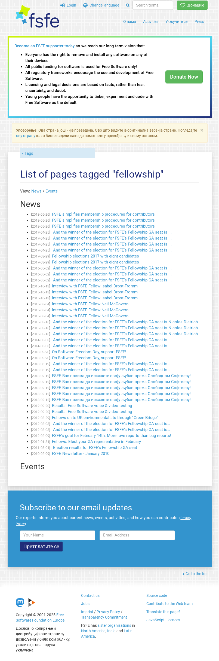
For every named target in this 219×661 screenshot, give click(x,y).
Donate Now (184, 77)
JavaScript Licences (163, 620)
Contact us (90, 595)
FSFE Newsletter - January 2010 (80, 453)
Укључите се (176, 21)
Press (199, 21)
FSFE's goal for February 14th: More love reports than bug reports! (111, 435)
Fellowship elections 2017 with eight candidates (95, 256)
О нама (129, 21)
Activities (150, 21)
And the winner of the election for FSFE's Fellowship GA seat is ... (112, 232)
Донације (192, 5)
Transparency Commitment (104, 617)
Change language (101, 5)
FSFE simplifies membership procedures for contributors (103, 214)
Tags (28, 153)
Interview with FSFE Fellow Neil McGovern (90, 304)
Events (51, 191)
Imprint (87, 612)
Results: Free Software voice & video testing (92, 405)
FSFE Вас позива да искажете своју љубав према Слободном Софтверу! (121, 375)
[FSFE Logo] (37, 16)
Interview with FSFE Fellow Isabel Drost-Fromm (95, 286)
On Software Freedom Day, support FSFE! (89, 351)
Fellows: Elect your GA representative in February (96, 441)
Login (68, 5)
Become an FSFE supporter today (44, 46)
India (111, 631)
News (36, 191)
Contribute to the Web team (169, 603)
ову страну (25, 136)
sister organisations (114, 625)
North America (93, 631)
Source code (156, 595)
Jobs (85, 603)
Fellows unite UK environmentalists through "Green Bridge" (105, 417)
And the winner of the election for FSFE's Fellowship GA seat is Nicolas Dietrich (125, 321)
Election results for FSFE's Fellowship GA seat (94, 447)
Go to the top (197, 574)
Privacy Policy (108, 612)
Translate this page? (163, 612)
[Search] (128, 5)
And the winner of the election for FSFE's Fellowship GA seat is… (111, 339)
